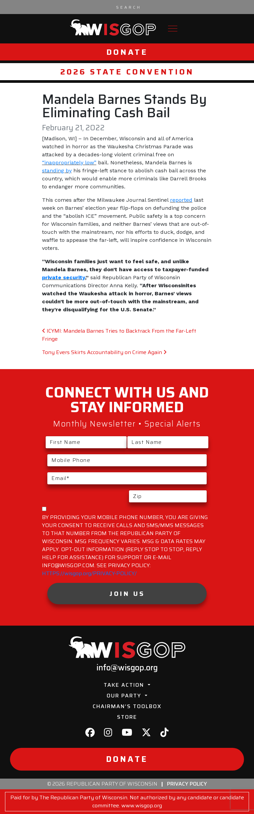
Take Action (125, 685)
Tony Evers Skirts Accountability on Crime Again (104, 352)
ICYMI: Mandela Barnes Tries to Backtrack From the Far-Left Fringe (119, 335)
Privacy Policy (187, 784)
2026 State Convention (127, 71)
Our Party (125, 695)
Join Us (127, 593)
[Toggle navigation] (172, 28)
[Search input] (129, 7)
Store (127, 717)
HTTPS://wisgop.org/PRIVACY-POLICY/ (89, 573)
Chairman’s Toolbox (127, 706)
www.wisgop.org (141, 805)
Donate (127, 52)
